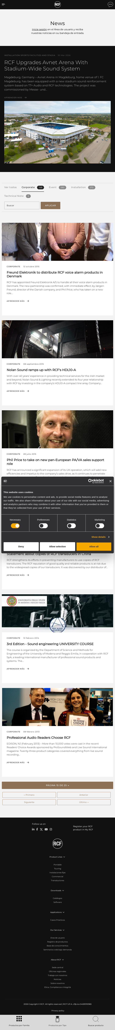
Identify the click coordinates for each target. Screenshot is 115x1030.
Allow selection (57, 546)
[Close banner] (110, 481)
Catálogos (57, 898)
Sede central (57, 967)
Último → (83, 802)
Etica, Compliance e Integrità (57, 987)
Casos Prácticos (57, 920)
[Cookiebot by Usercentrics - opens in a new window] (90, 481)
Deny (21, 546)
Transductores (57, 880)
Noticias (57, 979)
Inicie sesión (39, 29)
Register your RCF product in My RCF (83, 828)
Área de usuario (57, 938)
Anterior (83, 795)
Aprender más (13, 98)
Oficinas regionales (57, 971)
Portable (58, 864)
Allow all (94, 546)
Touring (57, 868)
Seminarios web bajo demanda (57, 949)
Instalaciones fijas (57, 872)
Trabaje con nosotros (57, 975)
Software (57, 902)
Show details (99, 537)
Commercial (57, 876)
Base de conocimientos (57, 946)
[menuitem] (57, 1011)
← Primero (29, 795)
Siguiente (29, 802)
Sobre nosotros (58, 983)
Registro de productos (57, 942)
